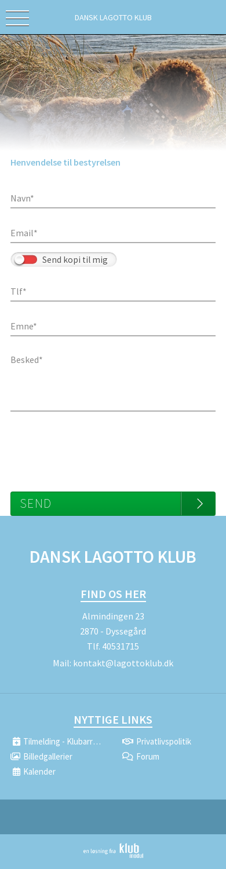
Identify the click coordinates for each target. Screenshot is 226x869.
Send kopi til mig (75, 259)
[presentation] (98, 445)
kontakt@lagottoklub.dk (123, 663)
